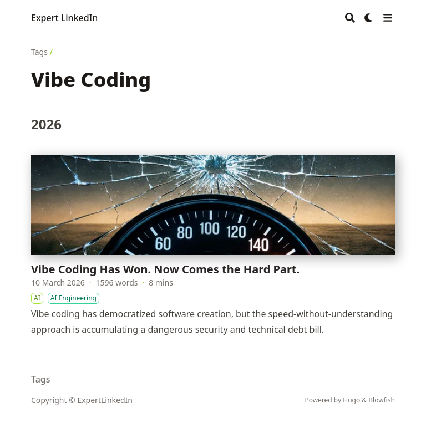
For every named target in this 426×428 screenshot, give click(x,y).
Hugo (351, 400)
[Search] (350, 18)
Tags (39, 52)
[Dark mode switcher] (369, 18)
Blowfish (381, 400)
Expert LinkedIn (64, 18)
